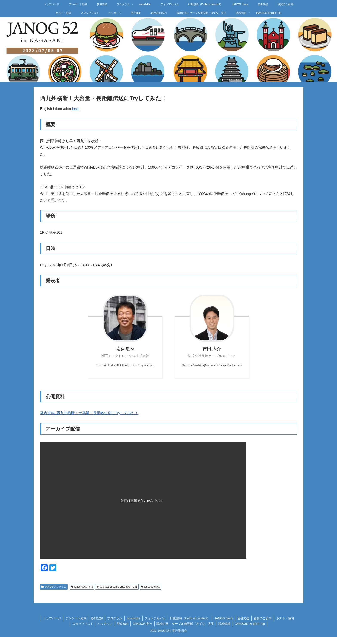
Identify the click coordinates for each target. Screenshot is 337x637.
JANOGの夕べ (142, 623)
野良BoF (122, 623)
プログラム (114, 618)
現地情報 (225, 623)
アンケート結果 (75, 618)
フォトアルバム (155, 618)
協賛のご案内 (263, 618)
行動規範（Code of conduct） (190, 618)
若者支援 (244, 618)
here (75, 109)
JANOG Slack (224, 618)
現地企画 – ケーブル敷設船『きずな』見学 (185, 623)
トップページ (51, 618)
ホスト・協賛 (286, 618)
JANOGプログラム (53, 586)
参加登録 (96, 618)
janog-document (82, 586)
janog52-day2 (150, 586)
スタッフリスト (82, 623)
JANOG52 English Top (250, 623)
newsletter (133, 618)
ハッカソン (104, 623)
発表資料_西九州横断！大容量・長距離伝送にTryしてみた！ (89, 413)
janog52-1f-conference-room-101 (117, 586)
